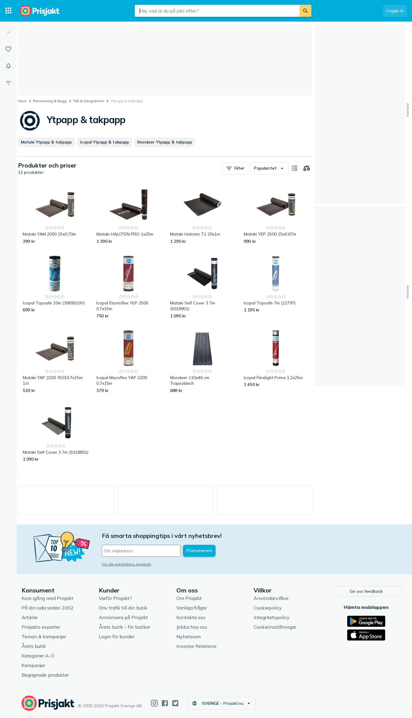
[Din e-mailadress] (141, 551)
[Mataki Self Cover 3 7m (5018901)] (202, 286)
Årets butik (34, 646)
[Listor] (8, 49)
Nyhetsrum (188, 636)
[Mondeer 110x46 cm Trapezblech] (202, 361)
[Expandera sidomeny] (8, 32)
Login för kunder (116, 636)
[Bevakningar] (8, 66)
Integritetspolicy (272, 617)
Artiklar (30, 617)
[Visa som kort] (295, 168)
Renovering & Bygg (49, 101)
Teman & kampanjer (44, 636)
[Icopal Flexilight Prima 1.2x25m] (276, 361)
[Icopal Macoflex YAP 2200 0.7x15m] (128, 361)
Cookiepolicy (268, 608)
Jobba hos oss (191, 627)
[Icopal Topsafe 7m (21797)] (276, 286)
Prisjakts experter (41, 627)
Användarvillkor (271, 598)
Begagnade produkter (45, 675)
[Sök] (305, 11)
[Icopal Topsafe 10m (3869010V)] (55, 286)
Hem (22, 101)
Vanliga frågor (191, 608)
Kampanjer (33, 665)
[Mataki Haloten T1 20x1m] (202, 214)
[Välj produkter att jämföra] (307, 168)
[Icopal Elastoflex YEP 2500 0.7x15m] (128, 286)
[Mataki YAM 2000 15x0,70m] (55, 214)
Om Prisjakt (189, 598)
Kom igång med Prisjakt (47, 598)
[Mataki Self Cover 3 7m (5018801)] (56, 433)
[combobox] (217, 11)
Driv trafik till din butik (123, 608)
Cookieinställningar (275, 627)
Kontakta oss (190, 617)
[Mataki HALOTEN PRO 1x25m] (128, 214)
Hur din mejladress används (126, 564)
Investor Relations (196, 646)
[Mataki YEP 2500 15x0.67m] (276, 214)
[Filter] (8, 83)
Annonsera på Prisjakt (123, 617)
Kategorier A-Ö (38, 656)
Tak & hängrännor (88, 101)
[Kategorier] (8, 11)
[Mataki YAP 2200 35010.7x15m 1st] (55, 361)
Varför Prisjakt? (115, 598)
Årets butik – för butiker (124, 627)
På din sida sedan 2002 (48, 608)
